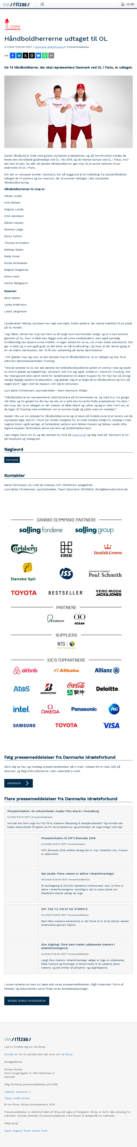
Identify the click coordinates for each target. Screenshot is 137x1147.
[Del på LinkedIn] (19, 56)
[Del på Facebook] (13, 56)
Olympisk (12, 459)
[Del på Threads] (32, 56)
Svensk (36, 1130)
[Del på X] (25, 56)
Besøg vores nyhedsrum (27, 1000)
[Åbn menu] (43, 4)
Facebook (21, 1091)
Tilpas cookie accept (17, 1098)
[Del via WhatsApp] (45, 56)
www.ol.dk (79, 435)
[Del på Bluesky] (38, 56)
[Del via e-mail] (51, 56)
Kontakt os (10, 1054)
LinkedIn (9, 1091)
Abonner (18, 783)
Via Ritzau (67, 1054)
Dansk (7, 1130)
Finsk (44, 1130)
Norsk (26, 1130)
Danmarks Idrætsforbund (50, 46)
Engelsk (17, 1130)
